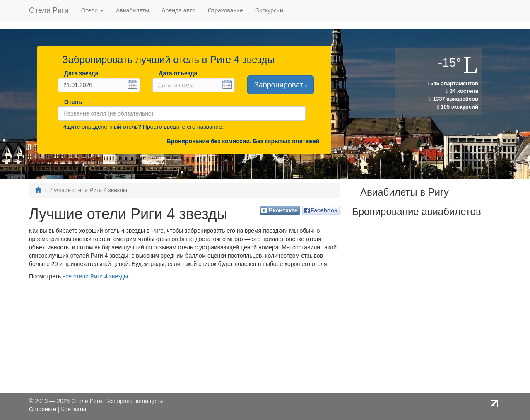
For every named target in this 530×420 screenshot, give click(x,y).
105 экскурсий (457, 107)
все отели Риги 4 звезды (95, 276)
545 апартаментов (452, 83)
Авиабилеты (132, 10)
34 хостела (462, 91)
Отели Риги (49, 10)
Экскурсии (269, 10)
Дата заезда (81, 73)
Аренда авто (178, 10)
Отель (71, 102)
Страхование (225, 10)
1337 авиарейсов (453, 99)
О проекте (42, 409)
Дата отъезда (178, 73)
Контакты (73, 409)
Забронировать (280, 85)
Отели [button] (92, 10)
